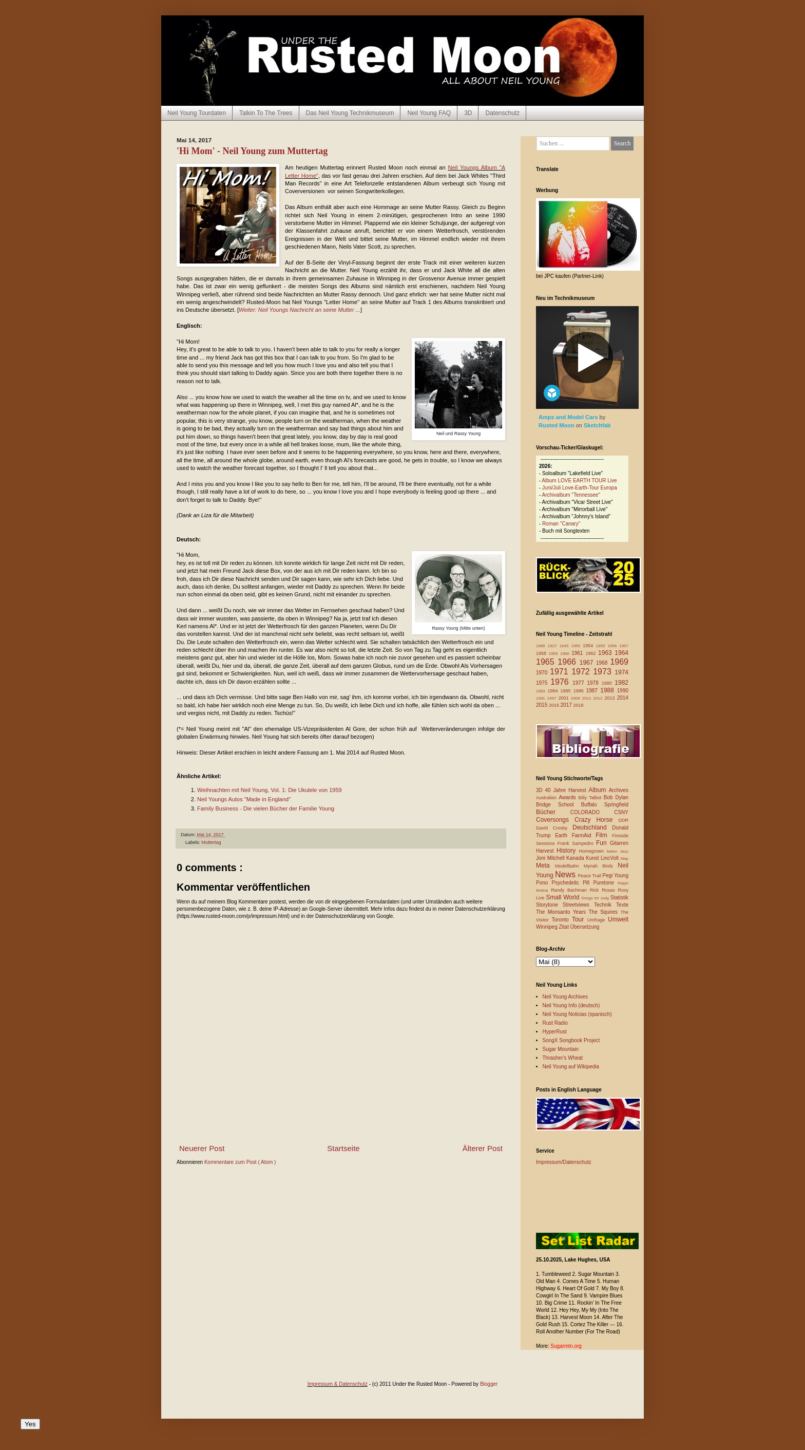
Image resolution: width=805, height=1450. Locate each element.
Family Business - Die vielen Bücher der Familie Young (265, 808)
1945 (565, 646)
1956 (613, 646)
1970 (543, 672)
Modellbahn (569, 866)
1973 (604, 671)
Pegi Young (615, 875)
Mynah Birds (601, 866)
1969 (619, 661)
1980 (608, 683)
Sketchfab (597, 425)
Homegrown (592, 851)
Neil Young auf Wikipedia (571, 1066)
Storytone (549, 905)
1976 (561, 681)
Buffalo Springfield (604, 804)
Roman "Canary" (561, 523)
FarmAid (584, 835)
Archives (618, 790)
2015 (542, 705)
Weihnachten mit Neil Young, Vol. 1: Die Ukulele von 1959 (269, 790)
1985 (567, 690)
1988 (608, 690)
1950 (577, 646)
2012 (599, 698)
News (566, 874)
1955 (602, 646)
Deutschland (592, 827)
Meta (545, 865)
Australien (547, 797)
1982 (621, 682)
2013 (610, 698)
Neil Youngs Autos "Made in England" (244, 799)
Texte (622, 905)
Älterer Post (483, 1148)
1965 (547, 661)
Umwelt (618, 919)
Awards (569, 797)
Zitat (564, 927)
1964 (621, 652)
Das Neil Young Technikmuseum (350, 113)
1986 (579, 690)
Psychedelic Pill (572, 883)
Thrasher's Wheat (563, 1058)
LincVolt (610, 858)
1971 (560, 671)
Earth (563, 835)
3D (468, 113)
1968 (603, 663)
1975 (543, 683)
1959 (554, 653)
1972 (582, 671)
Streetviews (578, 905)
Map (624, 858)
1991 (541, 698)
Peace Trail (590, 875)
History (568, 850)
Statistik (619, 897)
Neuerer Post (201, 1148)
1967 (588, 662)
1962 (591, 653)
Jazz (624, 851)
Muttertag (211, 842)
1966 (568, 661)
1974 (621, 672)
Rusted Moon (557, 425)
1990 (622, 690)
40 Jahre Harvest (567, 790)
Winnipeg (547, 927)
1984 (554, 690)
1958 (542, 653)
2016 (555, 705)
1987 (593, 690)
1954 (589, 645)
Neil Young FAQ (429, 113)
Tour (579, 919)
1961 (578, 653)
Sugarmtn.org (566, 1346)
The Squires (604, 912)
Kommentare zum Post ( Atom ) (240, 1162)
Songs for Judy (595, 898)
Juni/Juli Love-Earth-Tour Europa (579, 488)
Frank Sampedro (577, 843)
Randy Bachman (570, 890)
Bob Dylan (616, 797)
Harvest (546, 851)
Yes (30, 1424)
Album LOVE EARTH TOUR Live (579, 480)
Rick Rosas (604, 890)
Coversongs (555, 819)
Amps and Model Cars (569, 417)
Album (598, 790)
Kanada (576, 858)
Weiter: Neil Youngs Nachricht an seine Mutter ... (299, 310)
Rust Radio (555, 1023)
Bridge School (558, 804)
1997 (553, 698)
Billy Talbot (590, 797)
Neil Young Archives (565, 997)
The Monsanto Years (562, 912)
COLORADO (592, 812)
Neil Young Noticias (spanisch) (577, 1014)
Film (604, 835)
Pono (543, 883)
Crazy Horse (596, 819)
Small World (563, 897)
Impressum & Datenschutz (338, 1384)
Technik (605, 905)
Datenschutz (502, 113)
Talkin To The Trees (266, 113)
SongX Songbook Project (571, 1040)
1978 (594, 683)
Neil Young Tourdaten (196, 113)
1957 (623, 646)
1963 (606, 652)
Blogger (488, 1384)
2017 (567, 705)
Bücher (553, 812)
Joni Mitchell (551, 858)
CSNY (621, 812)
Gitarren (619, 843)
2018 (578, 705)
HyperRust (555, 1031)
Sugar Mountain (561, 1049)
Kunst (593, 858)
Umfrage (597, 919)
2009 (576, 698)
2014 (622, 698)
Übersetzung (585, 927)
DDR (624, 820)
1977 (579, 683)
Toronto (562, 919)
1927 (554, 646)
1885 (542, 646)
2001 (565, 698)
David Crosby (554, 828)
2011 (587, 698)
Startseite (343, 1148)
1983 (542, 691)
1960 (565, 653)
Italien (613, 851)
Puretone (605, 883)
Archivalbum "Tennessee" (571, 495)
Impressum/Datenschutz (563, 1162)
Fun (603, 842)
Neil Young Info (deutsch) (571, 1005)
